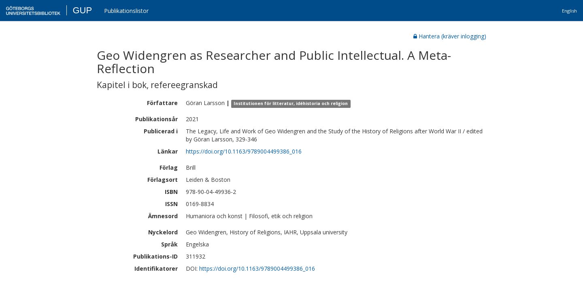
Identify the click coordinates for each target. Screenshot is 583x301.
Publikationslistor (126, 11)
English (569, 11)
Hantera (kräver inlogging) (449, 36)
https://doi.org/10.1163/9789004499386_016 (244, 151)
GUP (82, 10)
